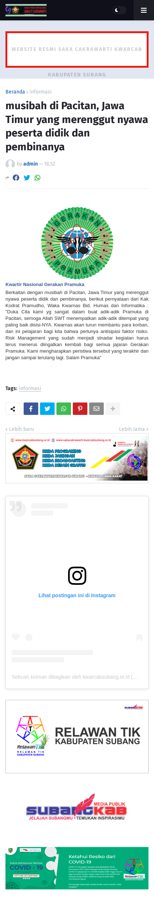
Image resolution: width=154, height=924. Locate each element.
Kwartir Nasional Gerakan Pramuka (44, 284)
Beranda (15, 92)
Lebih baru (21, 429)
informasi (40, 92)
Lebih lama (132, 429)
